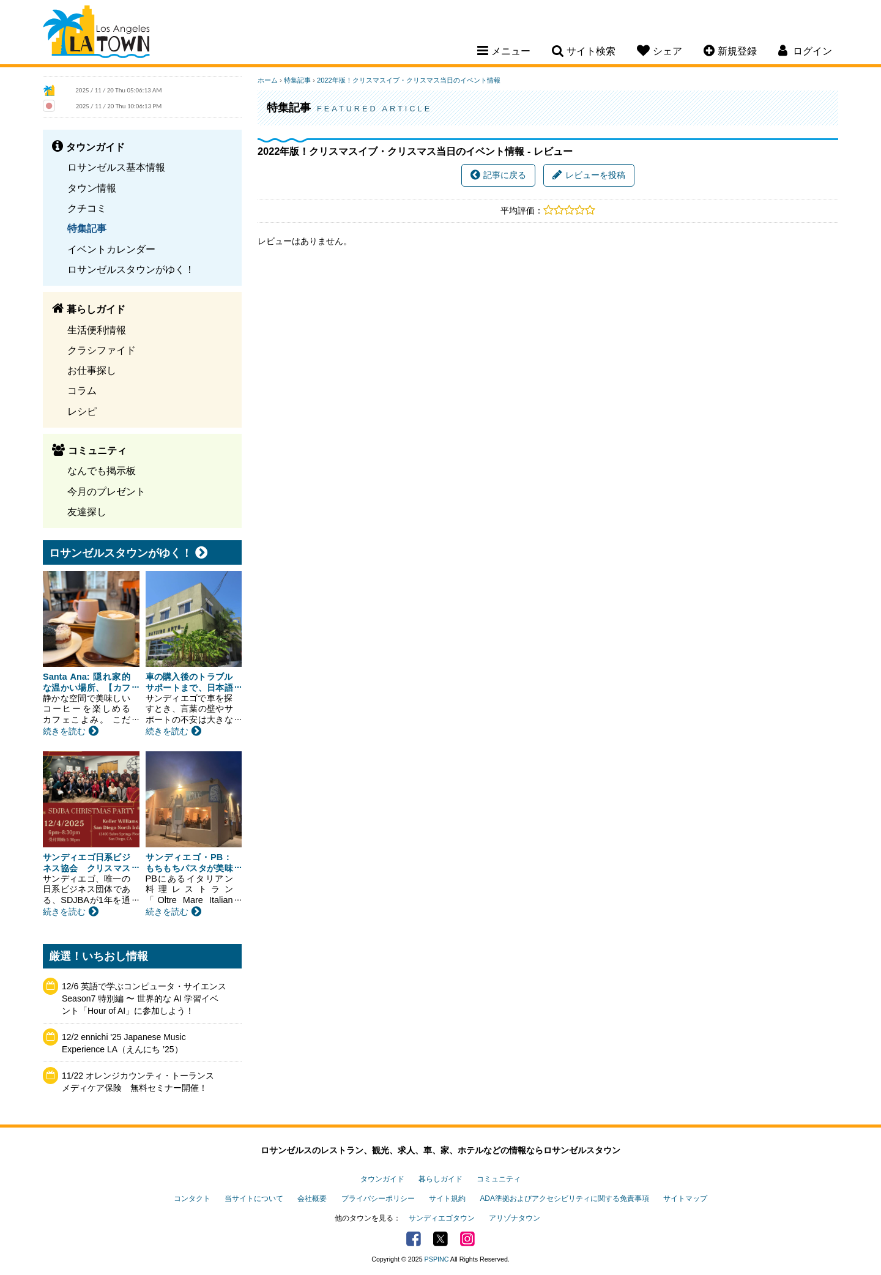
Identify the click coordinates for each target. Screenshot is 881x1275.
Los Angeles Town (96, 33)
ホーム (268, 80)
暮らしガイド (440, 1179)
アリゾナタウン (514, 1218)
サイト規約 (447, 1198)
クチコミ (86, 208)
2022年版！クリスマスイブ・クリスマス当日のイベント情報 (408, 80)
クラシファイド (101, 349)
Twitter (440, 1239)
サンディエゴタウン (442, 1218)
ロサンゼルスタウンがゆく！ (131, 269)
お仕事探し (91, 370)
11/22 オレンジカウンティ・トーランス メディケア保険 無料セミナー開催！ (142, 1082)
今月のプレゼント (106, 491)
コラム (82, 390)
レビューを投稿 (588, 174)
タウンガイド (382, 1179)
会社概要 (312, 1198)
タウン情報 (91, 187)
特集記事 (86, 228)
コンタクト (192, 1198)
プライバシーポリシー (378, 1198)
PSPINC (437, 1259)
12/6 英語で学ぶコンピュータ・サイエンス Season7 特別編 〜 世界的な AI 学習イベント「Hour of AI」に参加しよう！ (144, 998)
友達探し (86, 511)
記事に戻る (498, 174)
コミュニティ (499, 1179)
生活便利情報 (96, 329)
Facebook (413, 1239)
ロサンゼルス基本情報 (116, 167)
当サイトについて (254, 1198)
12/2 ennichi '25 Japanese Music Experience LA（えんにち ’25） (124, 1043)
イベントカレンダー (111, 249)
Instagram (467, 1239)
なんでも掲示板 (101, 470)
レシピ (82, 411)
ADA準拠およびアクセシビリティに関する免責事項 (564, 1198)
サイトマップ (685, 1198)
